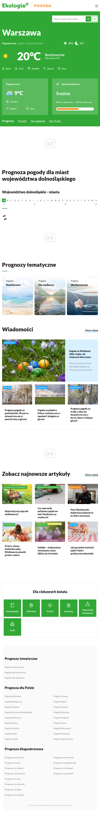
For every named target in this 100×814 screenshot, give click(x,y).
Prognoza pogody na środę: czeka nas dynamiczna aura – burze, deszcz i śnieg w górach (82, 415)
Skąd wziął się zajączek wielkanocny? (16, 513)
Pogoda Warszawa (62, 729)
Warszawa (21, 32)
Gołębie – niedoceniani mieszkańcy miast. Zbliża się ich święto (49, 551)
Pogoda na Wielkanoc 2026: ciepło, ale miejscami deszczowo (80, 354)
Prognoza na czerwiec (15, 785)
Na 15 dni (55, 120)
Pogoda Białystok (13, 697)
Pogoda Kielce (11, 724)
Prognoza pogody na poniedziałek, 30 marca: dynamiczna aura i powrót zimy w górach (17, 415)
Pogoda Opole (60, 702)
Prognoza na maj (12, 780)
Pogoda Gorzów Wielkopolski (18, 713)
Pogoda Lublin (11, 740)
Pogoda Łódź (11, 734)
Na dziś (22, 120)
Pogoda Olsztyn (60, 697)
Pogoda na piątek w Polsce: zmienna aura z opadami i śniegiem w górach (49, 415)
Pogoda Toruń (59, 724)
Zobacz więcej (91, 331)
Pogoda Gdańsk (12, 708)
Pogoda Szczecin (61, 718)
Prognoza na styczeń (14, 758)
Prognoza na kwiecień (15, 774)
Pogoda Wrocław (61, 734)
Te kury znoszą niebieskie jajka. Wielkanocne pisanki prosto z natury (15, 551)
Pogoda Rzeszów (61, 713)
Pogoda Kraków (12, 729)
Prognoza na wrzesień (63, 758)
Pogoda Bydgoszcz (13, 702)
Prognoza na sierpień (14, 796)
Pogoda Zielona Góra (63, 740)
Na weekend (38, 120)
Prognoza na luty (12, 764)
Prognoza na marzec (14, 769)
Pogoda (44, 6)
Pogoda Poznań (60, 708)
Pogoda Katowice (13, 718)
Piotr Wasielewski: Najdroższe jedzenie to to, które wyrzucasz (82, 513)
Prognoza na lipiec (13, 790)
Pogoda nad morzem (14, 668)
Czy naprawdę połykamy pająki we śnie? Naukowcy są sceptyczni (48, 513)
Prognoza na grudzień (63, 774)
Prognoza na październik (64, 764)
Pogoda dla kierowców (15, 673)
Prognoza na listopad (63, 769)
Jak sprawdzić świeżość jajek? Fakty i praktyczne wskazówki (82, 551)
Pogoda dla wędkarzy (15, 679)
